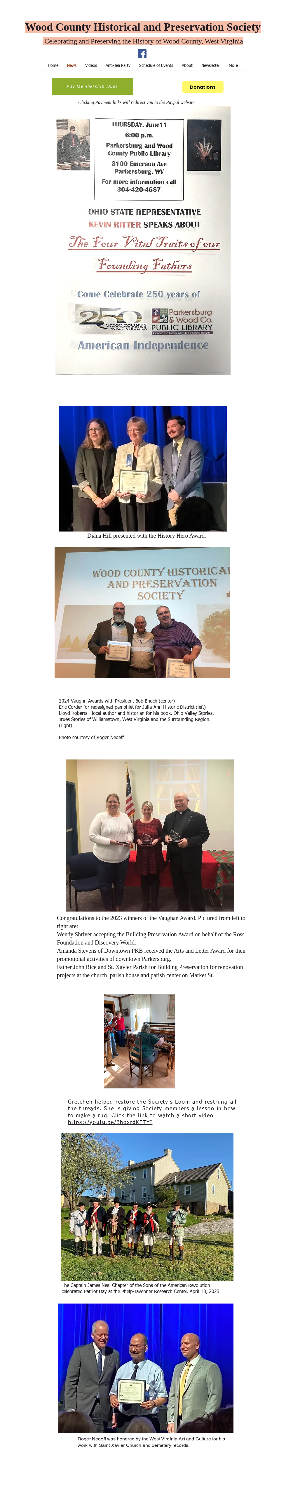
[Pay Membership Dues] (92, 86)
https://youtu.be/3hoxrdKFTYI (110, 1122)
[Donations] (203, 87)
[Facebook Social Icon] (142, 53)
